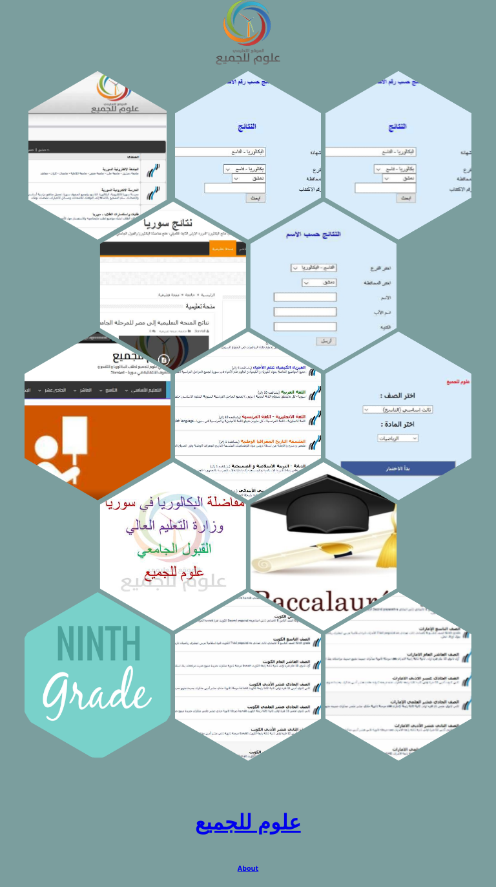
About (248, 868)
